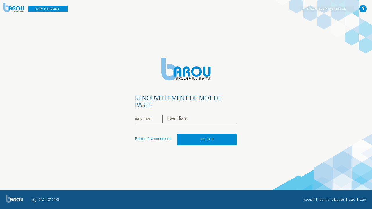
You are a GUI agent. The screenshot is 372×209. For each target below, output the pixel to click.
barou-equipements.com (327, 8)
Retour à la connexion (153, 139)
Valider (207, 139)
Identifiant (144, 119)
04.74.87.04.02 (46, 200)
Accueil (309, 199)
